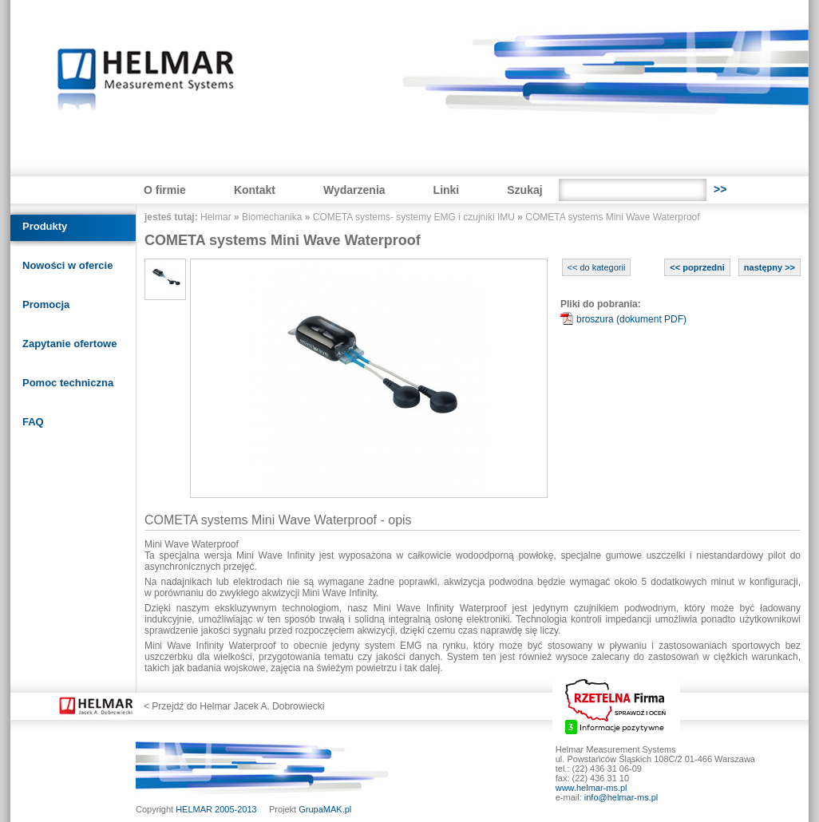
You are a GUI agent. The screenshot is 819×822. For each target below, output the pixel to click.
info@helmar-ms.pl (621, 797)
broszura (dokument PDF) (631, 319)
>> (720, 189)
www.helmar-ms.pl (591, 787)
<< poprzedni (697, 267)
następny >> (769, 267)
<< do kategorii (597, 267)
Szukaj (524, 190)
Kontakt (254, 190)
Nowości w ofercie (67, 265)
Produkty (44, 226)
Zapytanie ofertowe (69, 344)
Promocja (45, 304)
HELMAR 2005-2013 (216, 809)
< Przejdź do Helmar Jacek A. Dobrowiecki (234, 706)
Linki (446, 190)
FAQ (33, 422)
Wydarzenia (354, 190)
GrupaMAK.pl (325, 809)
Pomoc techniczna (67, 383)
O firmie (165, 190)
